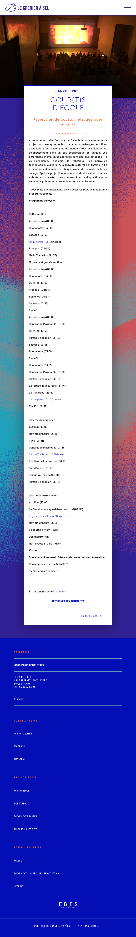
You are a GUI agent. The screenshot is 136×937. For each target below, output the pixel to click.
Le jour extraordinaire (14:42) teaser (50, 516)
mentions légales (88, 925)
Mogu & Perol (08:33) (41, 241)
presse (18, 860)
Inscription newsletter (29, 665)
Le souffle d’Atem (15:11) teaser (47, 454)
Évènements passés (25, 816)
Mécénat (19, 886)
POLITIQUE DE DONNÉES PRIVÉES (52, 925)
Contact (18, 699)
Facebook (19, 746)
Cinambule (59, 591)
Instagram (20, 759)
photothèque (22, 790)
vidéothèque (21, 803)
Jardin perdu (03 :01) (41, 399)
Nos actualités (23, 733)
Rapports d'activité (25, 829)
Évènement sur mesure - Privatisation (36, 873)
